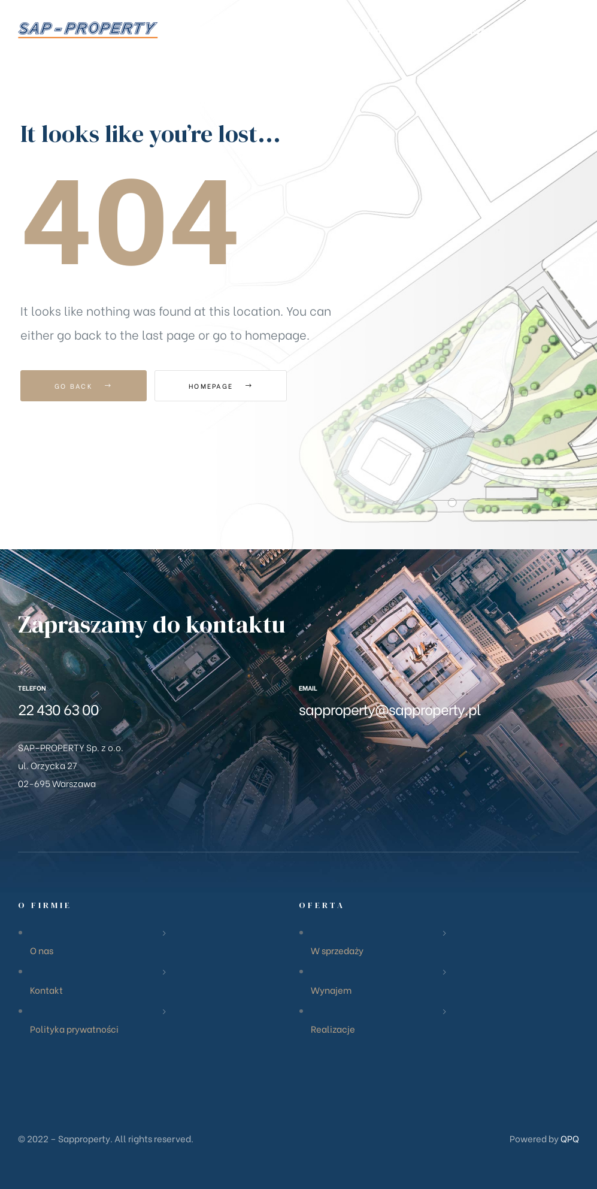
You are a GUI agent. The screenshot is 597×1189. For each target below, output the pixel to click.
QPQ (569, 1138)
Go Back (83, 386)
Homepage (221, 386)
